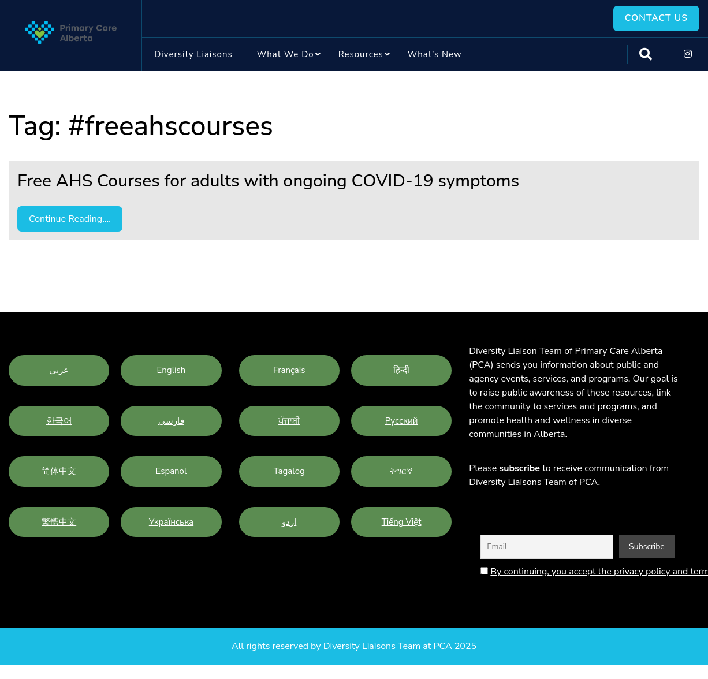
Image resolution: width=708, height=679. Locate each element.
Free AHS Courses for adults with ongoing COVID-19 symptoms (268, 181)
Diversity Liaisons (193, 54)
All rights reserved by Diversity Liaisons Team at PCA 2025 (354, 646)
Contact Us (656, 18)
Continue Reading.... (70, 219)
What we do (285, 54)
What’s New (435, 54)
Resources (360, 54)
